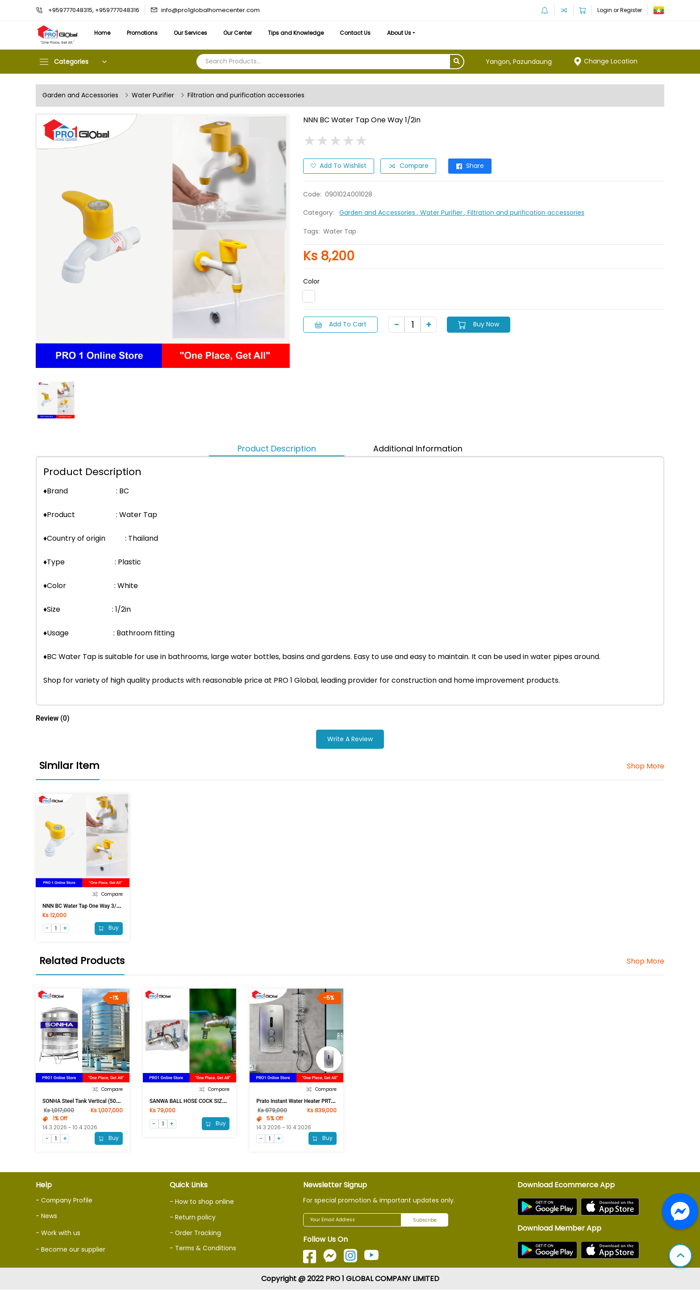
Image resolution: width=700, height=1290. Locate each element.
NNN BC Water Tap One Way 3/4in (83, 905)
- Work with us (58, 1232)
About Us (405, 33)
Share (471, 166)
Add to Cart (341, 324)
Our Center (241, 33)
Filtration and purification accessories (246, 95)
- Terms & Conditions (203, 1248)
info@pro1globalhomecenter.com (210, 10)
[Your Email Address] (352, 1220)
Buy (109, 928)
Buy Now (479, 324)
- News (46, 1215)
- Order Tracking (195, 1232)
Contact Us (360, 33)
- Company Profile (64, 1200)
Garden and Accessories (80, 95)
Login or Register (619, 10)
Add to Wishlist (339, 166)
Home (103, 33)
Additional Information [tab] (417, 448)
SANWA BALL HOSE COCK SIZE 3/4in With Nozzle (209, 1101)
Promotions (143, 33)
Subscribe (425, 1220)
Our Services (192, 33)
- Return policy (193, 1217)
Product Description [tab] (277, 448)
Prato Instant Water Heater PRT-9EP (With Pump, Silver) (322, 1101)
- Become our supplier (70, 1249)
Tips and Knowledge (300, 33)
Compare (408, 166)
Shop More (645, 766)
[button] (680, 1256)
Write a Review (350, 739)
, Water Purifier (440, 212)
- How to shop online (202, 1202)
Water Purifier (153, 95)
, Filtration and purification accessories (524, 212)
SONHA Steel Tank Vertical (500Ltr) (84, 1101)
